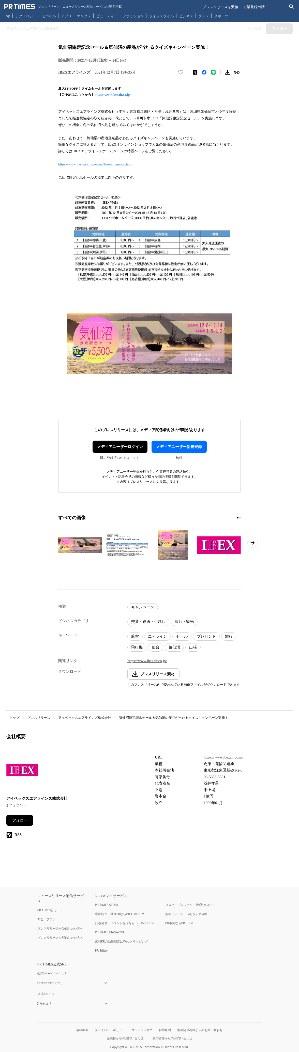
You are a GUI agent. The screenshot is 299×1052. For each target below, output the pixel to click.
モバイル (49, 15)
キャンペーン (142, 607)
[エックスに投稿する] (195, 72)
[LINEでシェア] (213, 72)
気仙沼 (174, 647)
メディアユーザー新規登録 (179, 447)
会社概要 (82, 1030)
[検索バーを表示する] (291, 6)
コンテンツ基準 (142, 1030)
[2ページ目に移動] (240, 517)
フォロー (19, 820)
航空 (135, 636)
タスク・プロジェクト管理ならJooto (190, 905)
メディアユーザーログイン (120, 447)
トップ (14, 718)
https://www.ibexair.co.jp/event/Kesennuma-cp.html (95, 164)
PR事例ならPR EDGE (179, 923)
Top (7, 15)
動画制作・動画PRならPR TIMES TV (119, 914)
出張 (193, 647)
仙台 (155, 647)
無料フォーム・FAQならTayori (186, 914)
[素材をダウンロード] (227, 72)
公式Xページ (45, 994)
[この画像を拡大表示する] (80, 545)
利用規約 (165, 1030)
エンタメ (84, 15)
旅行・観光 (184, 622)
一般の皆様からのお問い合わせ (171, 1038)
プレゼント (206, 636)
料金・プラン (46, 919)
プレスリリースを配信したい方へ (60, 937)
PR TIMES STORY (107, 905)
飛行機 (137, 647)
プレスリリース (38, 718)
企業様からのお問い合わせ (125, 1038)
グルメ (203, 15)
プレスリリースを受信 (220, 6)
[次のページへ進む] (252, 543)
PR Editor (101, 950)
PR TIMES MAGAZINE (110, 932)
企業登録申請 (254, 6)
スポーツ (221, 15)
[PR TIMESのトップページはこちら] (63, 7)
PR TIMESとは (47, 910)
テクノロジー (26, 15)
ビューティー (106, 15)
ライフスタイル (161, 15)
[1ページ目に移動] (237, 517)
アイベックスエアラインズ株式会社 (84, 718)
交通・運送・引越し (148, 622)
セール (182, 636)
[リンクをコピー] (237, 72)
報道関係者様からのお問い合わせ (200, 1030)
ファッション (133, 15)
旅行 (229, 636)
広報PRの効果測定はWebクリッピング (121, 941)
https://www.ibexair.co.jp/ (113, 94)
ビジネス (186, 15)
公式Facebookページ (51, 973)
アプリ (66, 15)
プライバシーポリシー (110, 1030)
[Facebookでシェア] (204, 72)
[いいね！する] (181, 72)
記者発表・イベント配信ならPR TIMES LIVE (125, 923)
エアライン (157, 636)
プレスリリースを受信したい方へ (60, 928)
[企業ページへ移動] (22, 771)
